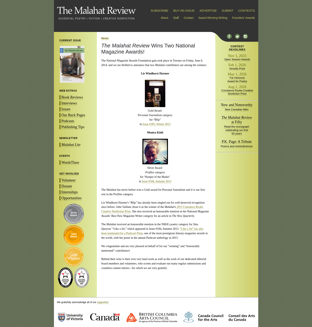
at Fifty (236, 119)
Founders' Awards (243, 17)
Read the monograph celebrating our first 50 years (236, 130)
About (164, 17)
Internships (70, 192)
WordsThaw (70, 162)
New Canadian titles (237, 109)
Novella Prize (237, 68)
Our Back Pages (73, 115)
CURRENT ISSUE (70, 40)
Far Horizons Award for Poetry (237, 79)
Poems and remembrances (237, 146)
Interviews (69, 103)
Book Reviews (72, 97)
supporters (102, 302)
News (105, 38)
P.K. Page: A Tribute (237, 142)
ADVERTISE (208, 10)
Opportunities (72, 198)
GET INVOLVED (69, 173)
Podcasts (68, 121)
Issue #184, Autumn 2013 (156, 181)
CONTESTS (246, 10)
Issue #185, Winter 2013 (157, 124)
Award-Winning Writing (212, 17)
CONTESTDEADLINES (237, 48)
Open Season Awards (237, 59)
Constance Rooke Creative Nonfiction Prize (237, 92)
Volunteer (69, 180)
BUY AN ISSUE (184, 10)
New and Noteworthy (237, 105)
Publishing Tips (73, 127)
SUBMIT (227, 10)
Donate (67, 186)
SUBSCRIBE (159, 10)
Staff (176, 17)
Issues (66, 109)
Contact (188, 17)
